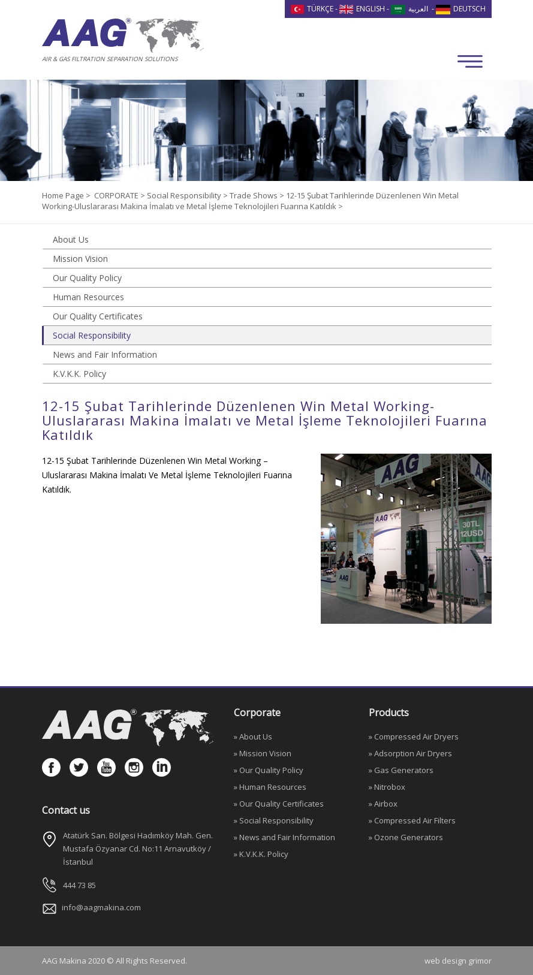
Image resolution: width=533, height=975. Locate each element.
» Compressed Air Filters (412, 820)
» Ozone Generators (406, 837)
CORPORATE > (120, 195)
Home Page (64, 195)
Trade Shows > (258, 195)
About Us (71, 239)
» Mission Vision (262, 753)
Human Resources (88, 297)
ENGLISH (362, 9)
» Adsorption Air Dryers (410, 753)
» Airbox (383, 803)
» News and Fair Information (284, 837)
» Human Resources (270, 786)
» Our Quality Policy (268, 770)
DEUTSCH (461, 9)
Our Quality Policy (87, 277)
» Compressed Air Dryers (414, 736)
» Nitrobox (387, 786)
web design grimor (458, 960)
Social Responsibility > (188, 195)
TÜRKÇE (312, 9)
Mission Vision (80, 258)
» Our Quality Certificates (279, 803)
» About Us (253, 736)
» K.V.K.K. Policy (261, 854)
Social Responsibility (92, 335)
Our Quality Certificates (98, 316)
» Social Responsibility (274, 820)
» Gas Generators (401, 770)
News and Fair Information (105, 354)
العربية (409, 9)
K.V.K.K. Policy (79, 373)
